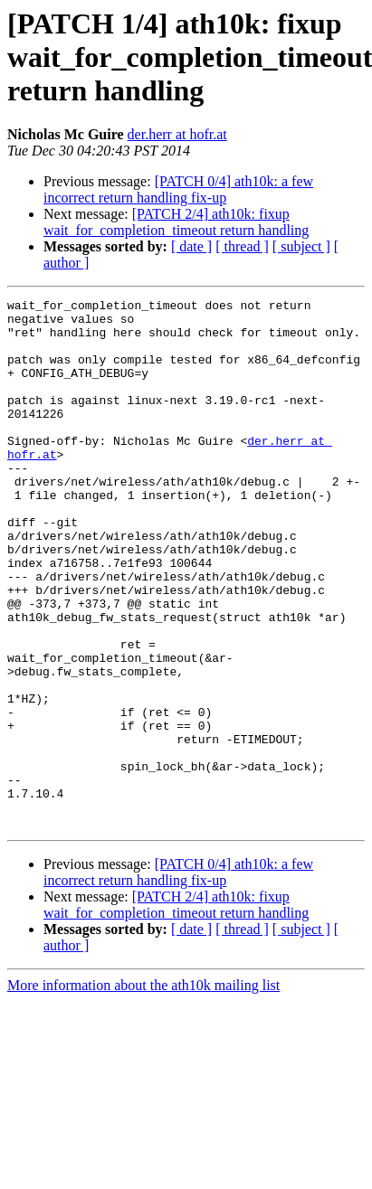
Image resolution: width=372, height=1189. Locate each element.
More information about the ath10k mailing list (143, 1091)
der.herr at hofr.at (177, 134)
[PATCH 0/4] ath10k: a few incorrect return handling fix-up (178, 189)
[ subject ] (301, 246)
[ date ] (191, 246)
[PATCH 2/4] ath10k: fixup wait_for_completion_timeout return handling (176, 222)
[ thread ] (242, 246)
